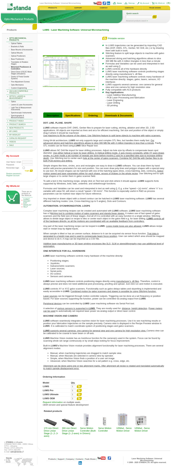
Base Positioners (17, 59)
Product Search (17, 124)
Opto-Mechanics (17, 85)
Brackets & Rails (17, 47)
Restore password (13, 174)
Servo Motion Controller (104, 429)
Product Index (16, 121)
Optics (13, 102)
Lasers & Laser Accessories (21, 105)
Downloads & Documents (118, 115)
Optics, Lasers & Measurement (17, 97)
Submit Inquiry (27, 200)
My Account (144, 3)
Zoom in (91, 89)
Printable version (116, 38)
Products (12, 30)
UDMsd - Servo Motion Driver (124, 429)
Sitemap (131, 3)
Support (61, 459)
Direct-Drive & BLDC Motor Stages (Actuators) (21, 73)
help (25, 207)
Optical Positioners (18, 56)
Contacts (79, 459)
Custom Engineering (19, 88)
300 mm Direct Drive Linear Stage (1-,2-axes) (70, 431)
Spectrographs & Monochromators (17, 117)
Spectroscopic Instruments (21, 113)
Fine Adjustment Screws (20, 82)
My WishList (160, 3)
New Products (16, 128)
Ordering (93, 115)
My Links (13, 131)
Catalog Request (17, 138)
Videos (12, 142)
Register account (12, 176)
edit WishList (27, 204)
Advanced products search (136, 21)
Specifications (73, 115)
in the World (9, 460)
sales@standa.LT (17, 452)
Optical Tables (16, 43)
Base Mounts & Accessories (22, 50)
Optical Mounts (17, 53)
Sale (11, 145)
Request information (53, 402)
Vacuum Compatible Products (18, 92)
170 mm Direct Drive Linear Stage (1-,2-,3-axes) (51, 432)
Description (53, 115)
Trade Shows (90, 459)
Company (70, 459)
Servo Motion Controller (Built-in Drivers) (88, 431)
